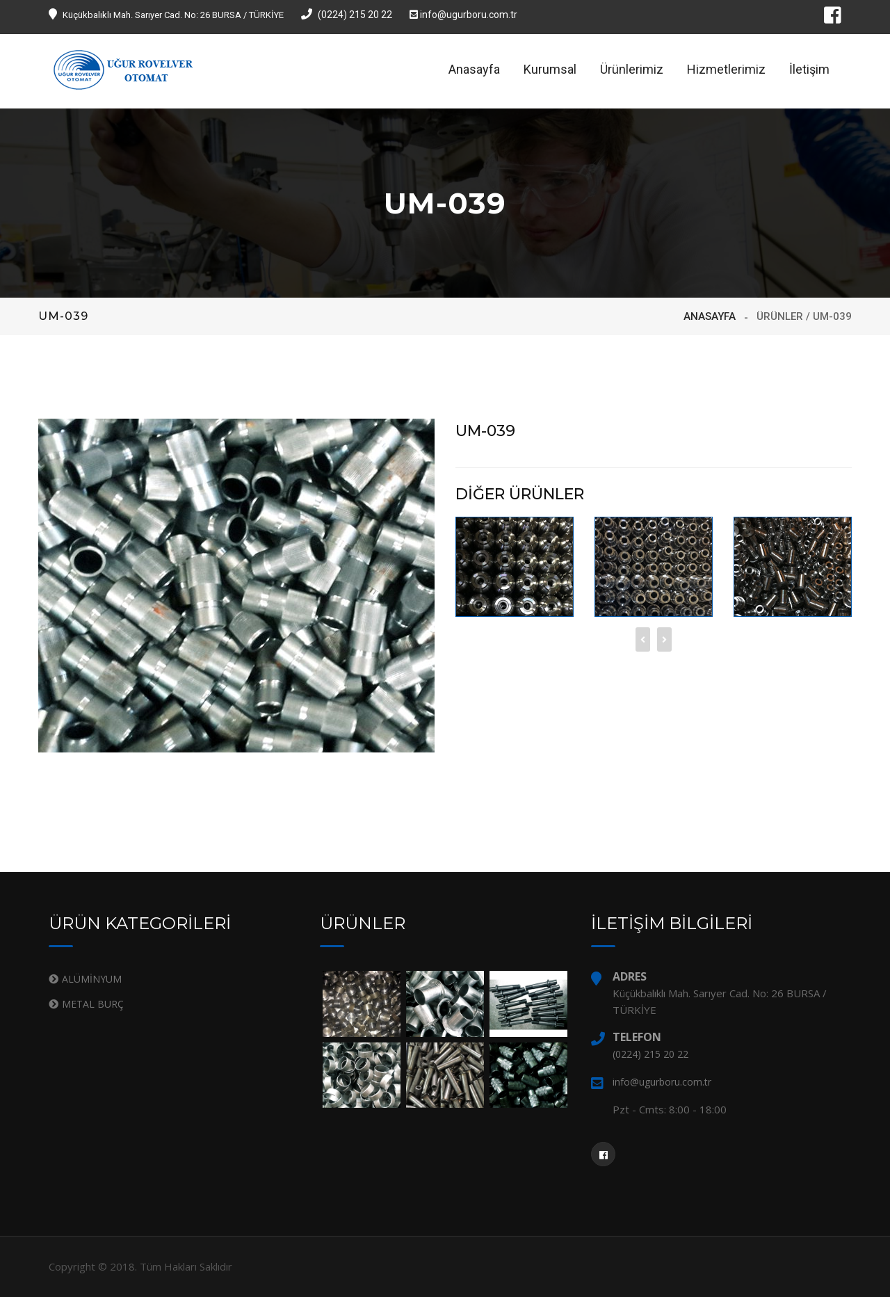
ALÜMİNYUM (92, 978)
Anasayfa (474, 69)
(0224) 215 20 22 (346, 14)
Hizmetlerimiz (726, 69)
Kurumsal (550, 69)
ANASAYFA (709, 316)
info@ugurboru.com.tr (463, 14)
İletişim (809, 69)
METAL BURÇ (93, 1003)
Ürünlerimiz (631, 69)
